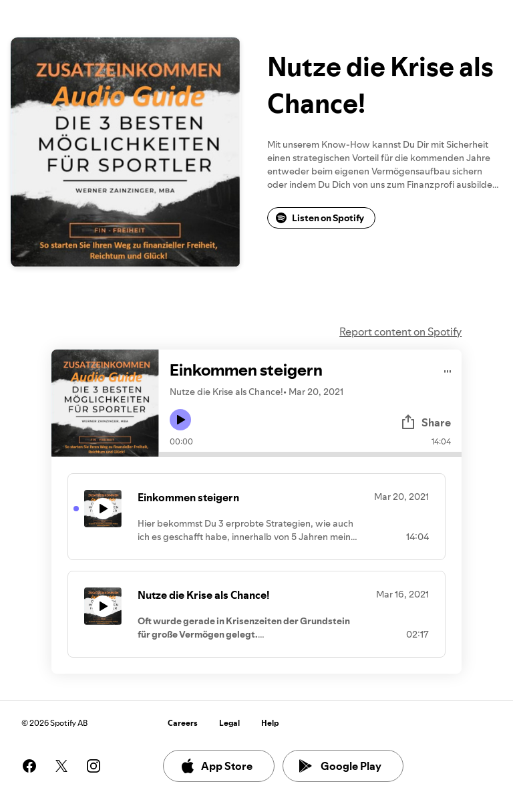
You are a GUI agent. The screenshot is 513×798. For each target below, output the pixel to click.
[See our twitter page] (61, 766)
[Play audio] (448, 369)
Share (425, 422)
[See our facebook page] (29, 766)
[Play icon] (180, 419)
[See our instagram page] (94, 766)
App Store (216, 766)
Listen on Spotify (320, 218)
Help (270, 722)
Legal (229, 722)
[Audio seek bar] (310, 454)
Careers (183, 722)
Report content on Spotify (400, 331)
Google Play (340, 766)
